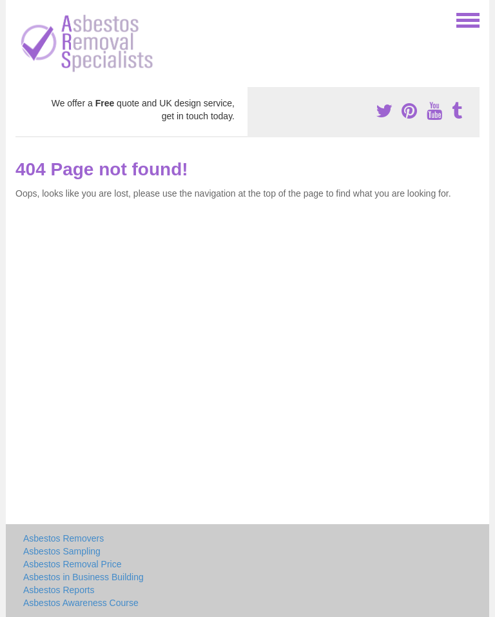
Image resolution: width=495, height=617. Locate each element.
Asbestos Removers (63, 538)
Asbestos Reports (59, 590)
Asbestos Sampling (62, 551)
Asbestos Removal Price (72, 564)
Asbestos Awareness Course (81, 603)
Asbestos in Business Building (83, 577)
